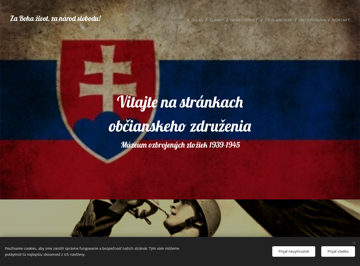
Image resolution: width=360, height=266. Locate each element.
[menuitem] (180, 20)
